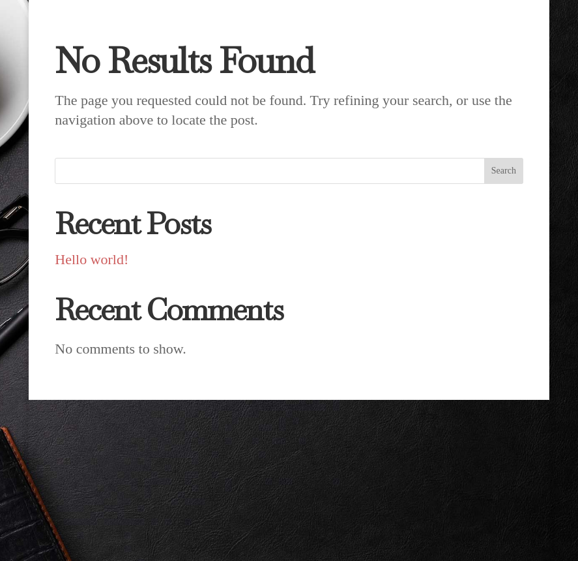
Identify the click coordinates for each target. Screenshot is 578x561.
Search (503, 170)
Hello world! (91, 259)
